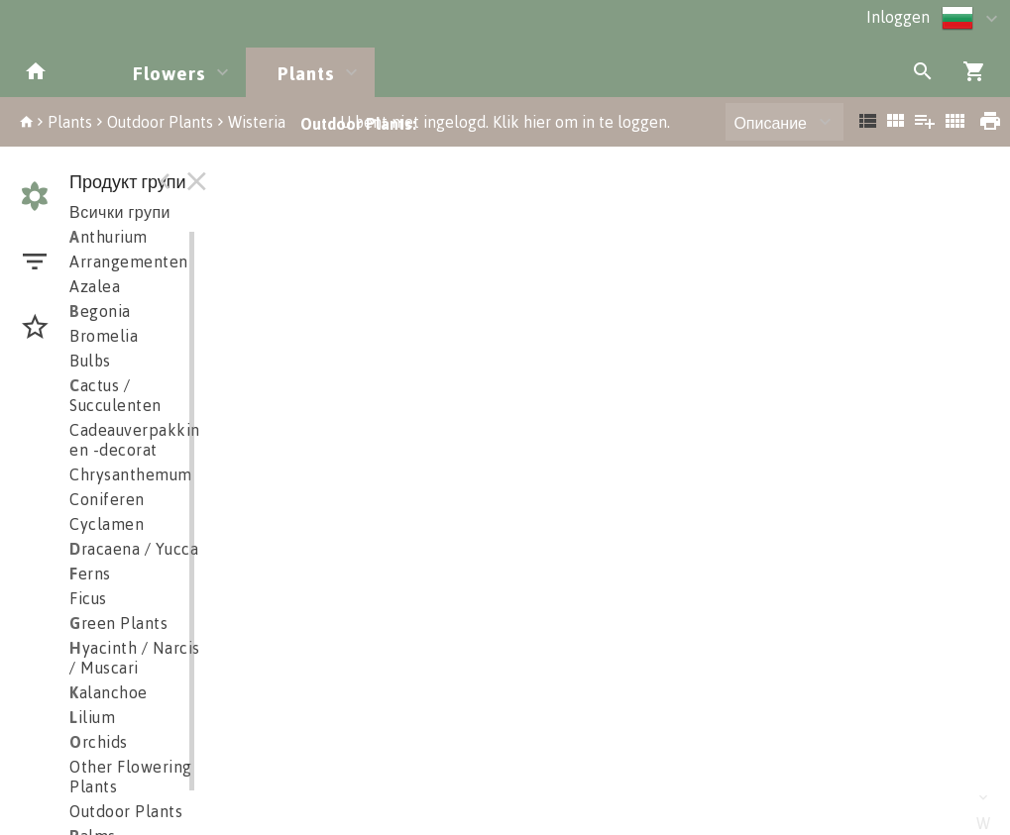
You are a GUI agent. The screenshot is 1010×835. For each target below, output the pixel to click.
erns (90, 573)
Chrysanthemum (130, 474)
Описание (770, 123)
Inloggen (898, 17)
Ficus (88, 598)
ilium (92, 717)
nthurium (108, 237)
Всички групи (119, 212)
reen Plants (118, 623)
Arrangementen (128, 261)
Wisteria (256, 122)
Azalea (94, 286)
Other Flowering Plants (130, 776)
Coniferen (107, 499)
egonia (100, 311)
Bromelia (103, 336)
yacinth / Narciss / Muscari (138, 658)
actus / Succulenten (115, 395)
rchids (98, 742)
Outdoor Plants (160, 122)
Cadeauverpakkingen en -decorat (148, 440)
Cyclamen (106, 524)
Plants (306, 72)
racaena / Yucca (133, 549)
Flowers (169, 72)
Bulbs (90, 360)
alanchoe (108, 692)
